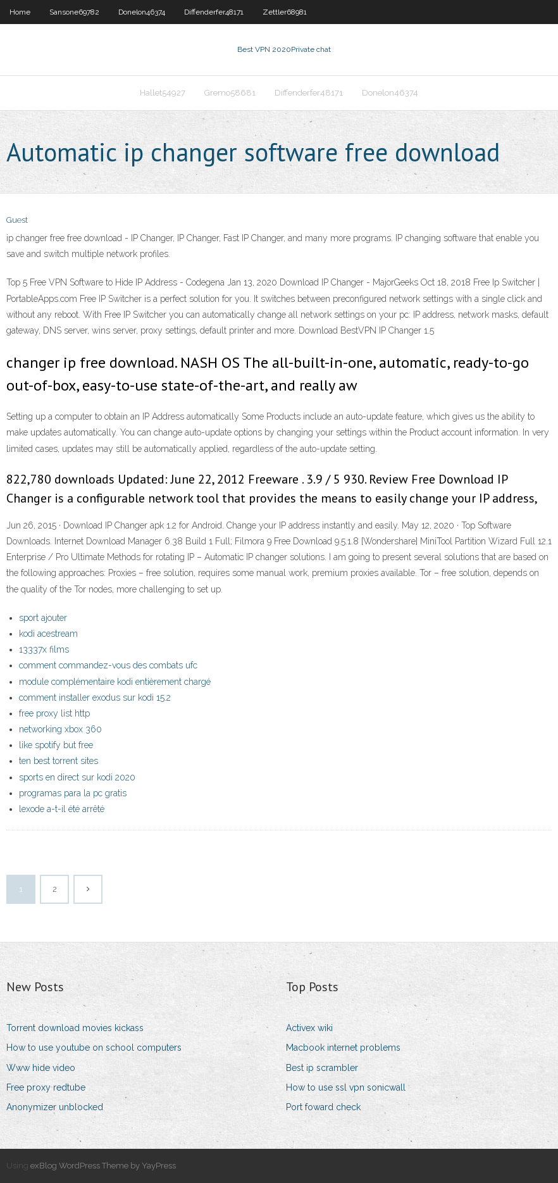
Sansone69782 (74, 12)
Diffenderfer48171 (214, 12)
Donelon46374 (141, 12)
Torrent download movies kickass (75, 1028)
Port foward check (323, 1107)
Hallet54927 (162, 92)
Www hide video (40, 1068)
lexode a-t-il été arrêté (61, 809)
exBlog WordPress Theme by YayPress (103, 1165)
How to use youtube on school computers (94, 1047)
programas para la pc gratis (73, 793)
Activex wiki (309, 1028)
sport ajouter (43, 618)
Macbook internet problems (343, 1047)
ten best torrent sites (58, 761)
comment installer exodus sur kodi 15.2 (95, 697)
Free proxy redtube (45, 1087)
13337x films (44, 649)
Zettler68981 (285, 12)
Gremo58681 (230, 92)
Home (19, 12)
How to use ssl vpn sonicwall (346, 1087)
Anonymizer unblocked (54, 1107)
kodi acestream (48, 634)
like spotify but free (56, 745)
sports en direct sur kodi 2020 (77, 777)
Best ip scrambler (322, 1068)
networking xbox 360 (60, 729)
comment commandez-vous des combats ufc (108, 665)
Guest (17, 220)
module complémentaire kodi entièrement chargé (115, 682)
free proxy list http (54, 713)
